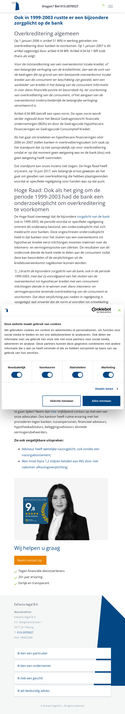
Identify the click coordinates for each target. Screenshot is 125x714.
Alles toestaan (101, 400)
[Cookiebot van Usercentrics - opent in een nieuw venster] (94, 310)
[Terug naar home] (15, 6)
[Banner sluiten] (119, 310)
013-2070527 (25, 632)
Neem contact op (29, 560)
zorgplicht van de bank (93, 216)
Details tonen (104, 388)
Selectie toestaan (61, 400)
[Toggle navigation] (110, 6)
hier (54, 411)
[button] (103, 6)
